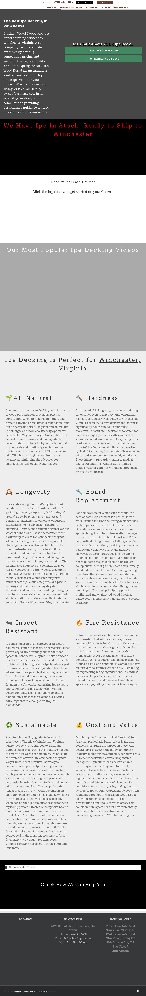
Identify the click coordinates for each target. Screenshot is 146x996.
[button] (73, 867)
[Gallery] (107, 7)
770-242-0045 (64, 2)
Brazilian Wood (76, 942)
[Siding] (81, 7)
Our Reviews (84, 2)
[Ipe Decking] (68, 7)
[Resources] (121, 7)
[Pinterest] (46, 3)
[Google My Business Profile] (39, 2)
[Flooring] (93, 7)
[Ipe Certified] (36, 202)
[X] (43, 3)
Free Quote (104, 2)
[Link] (20, 2)
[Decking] (53, 7)
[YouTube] (142, 991)
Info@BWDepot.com (77, 938)
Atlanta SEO (52, 991)
